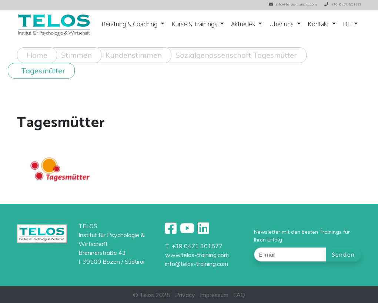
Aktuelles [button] (244, 24)
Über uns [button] (282, 24)
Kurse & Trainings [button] (195, 24)
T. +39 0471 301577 (194, 246)
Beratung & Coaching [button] (130, 24)
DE (347, 24)
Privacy (185, 295)
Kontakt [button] (319, 24)
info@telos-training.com (196, 263)
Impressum (214, 295)
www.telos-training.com (197, 255)
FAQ (239, 295)
